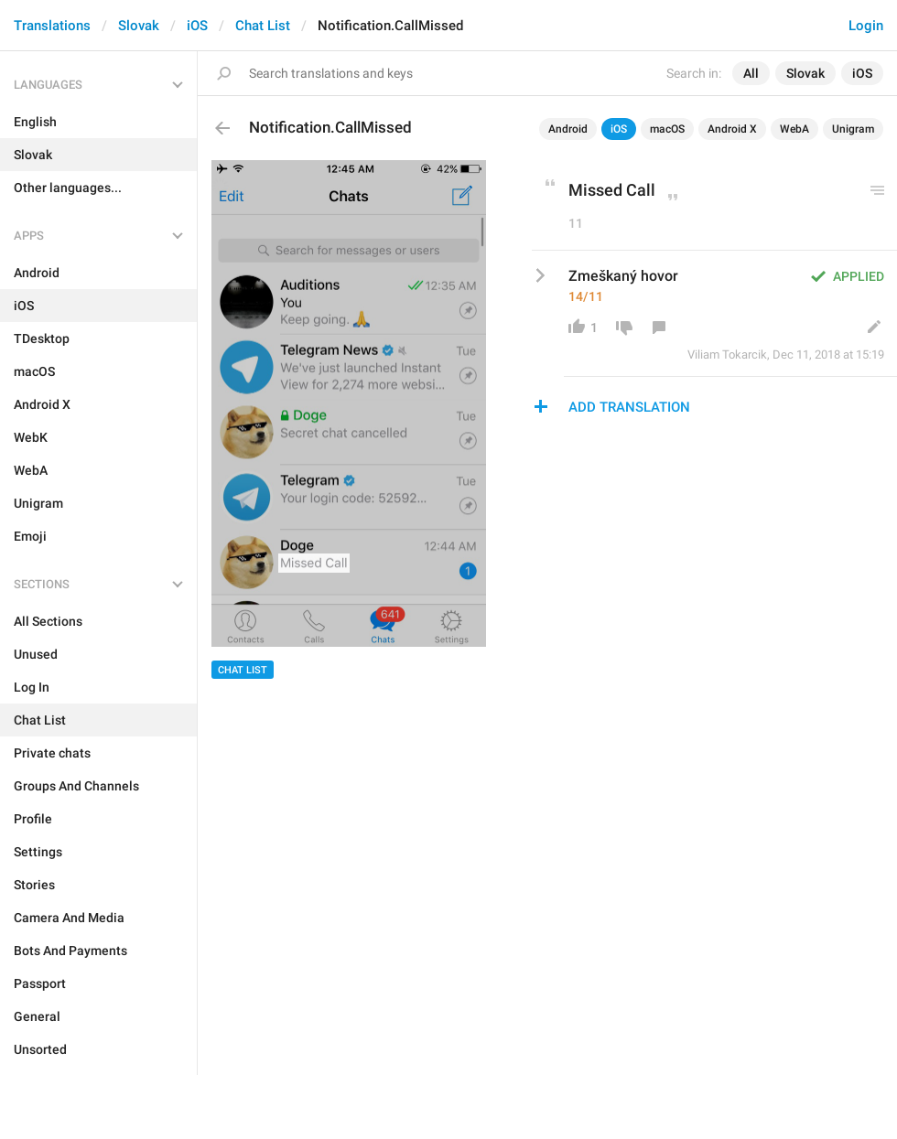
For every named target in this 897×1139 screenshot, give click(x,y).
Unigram (853, 129)
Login (865, 25)
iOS (197, 25)
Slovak (138, 25)
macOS (667, 129)
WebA (794, 129)
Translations (52, 25)
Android (568, 129)
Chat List (262, 25)
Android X (732, 129)
